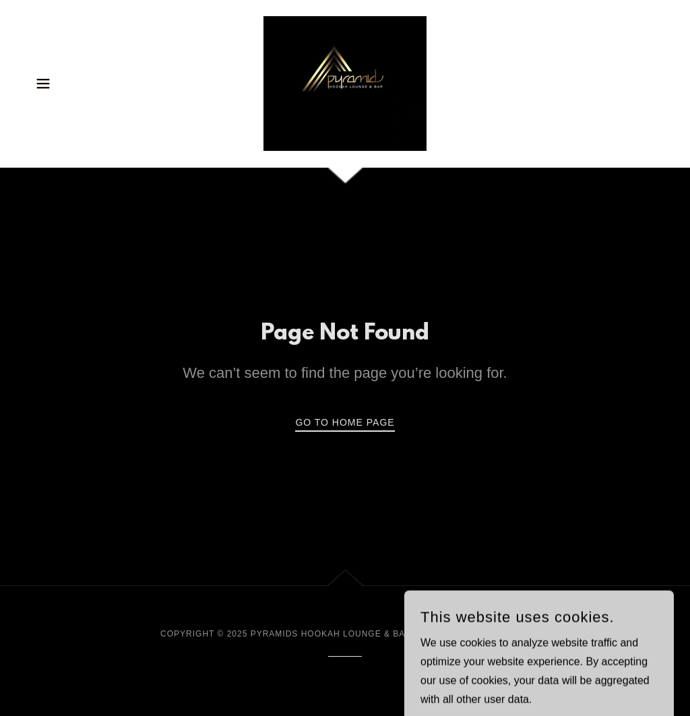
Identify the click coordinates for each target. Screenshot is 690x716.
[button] (43, 83)
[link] (345, 82)
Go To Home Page (344, 422)
